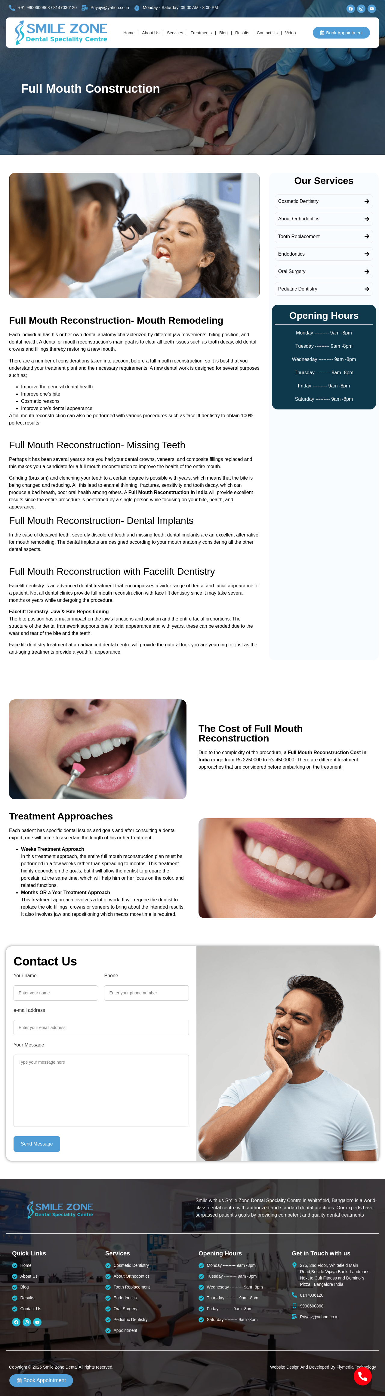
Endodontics (291, 254)
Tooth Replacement (299, 236)
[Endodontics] (367, 254)
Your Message (29, 1045)
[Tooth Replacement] (367, 236)
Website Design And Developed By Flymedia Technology (323, 1367)
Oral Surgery (292, 271)
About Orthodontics (298, 218)
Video (290, 32)
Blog (223, 32)
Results (242, 32)
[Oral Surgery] (367, 271)
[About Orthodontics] (367, 219)
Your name (25, 975)
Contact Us (267, 32)
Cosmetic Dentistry (298, 201)
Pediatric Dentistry (297, 288)
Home (128, 32)
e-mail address (29, 1010)
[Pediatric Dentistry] (367, 289)
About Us (150, 32)
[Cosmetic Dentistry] (367, 201)
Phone (111, 975)
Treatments (201, 32)
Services (175, 32)
